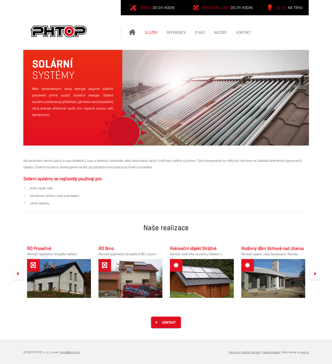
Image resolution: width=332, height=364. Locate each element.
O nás (200, 32)
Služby (151, 32)
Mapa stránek (271, 352)
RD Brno (106, 248)
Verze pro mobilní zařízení (245, 352)
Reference (176, 32)
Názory (220, 32)
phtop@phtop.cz (70, 352)
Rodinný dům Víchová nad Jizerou (272, 248)
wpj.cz (305, 352)
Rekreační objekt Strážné (193, 248)
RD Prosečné (39, 248)
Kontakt (243, 32)
